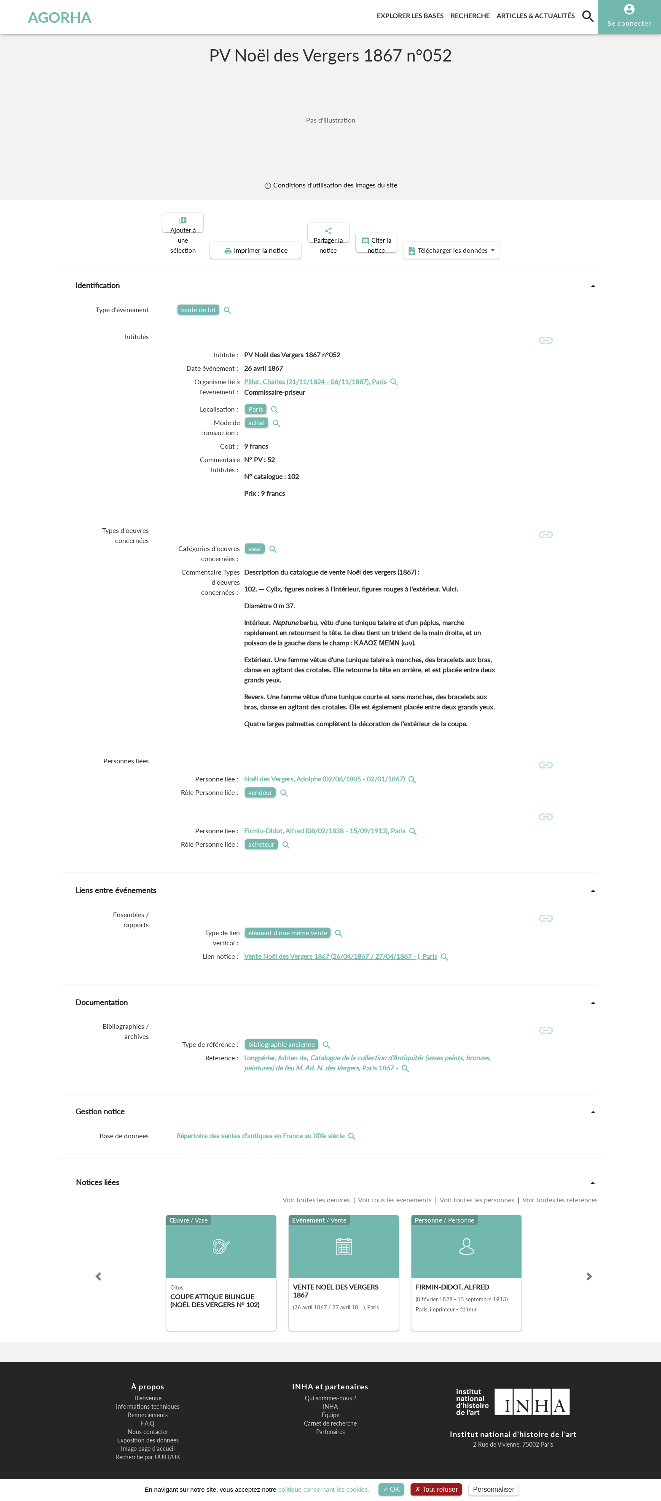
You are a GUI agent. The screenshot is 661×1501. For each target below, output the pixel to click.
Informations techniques (148, 1396)
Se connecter (629, 23)
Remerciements (148, 1404)
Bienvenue (147, 1387)
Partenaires (330, 1421)
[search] (588, 16)
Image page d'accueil (148, 1438)
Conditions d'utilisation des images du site (330, 185)
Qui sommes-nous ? (330, 1387)
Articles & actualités (537, 14)
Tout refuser (436, 1489)
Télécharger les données (523, 221)
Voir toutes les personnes (477, 1188)
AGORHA (51, 16)
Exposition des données (148, 1429)
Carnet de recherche (330, 1412)
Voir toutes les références (559, 1188)
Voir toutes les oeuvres (317, 1188)
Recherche (472, 14)
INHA (330, 1396)
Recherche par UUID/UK (148, 1446)
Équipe (330, 1404)
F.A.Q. (148, 1412)
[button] (98, 1265)
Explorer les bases (412, 14)
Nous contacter (148, 1421)
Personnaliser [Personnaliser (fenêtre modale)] (493, 1489)
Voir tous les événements (395, 1188)
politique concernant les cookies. (324, 1489)
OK (391, 1489)
